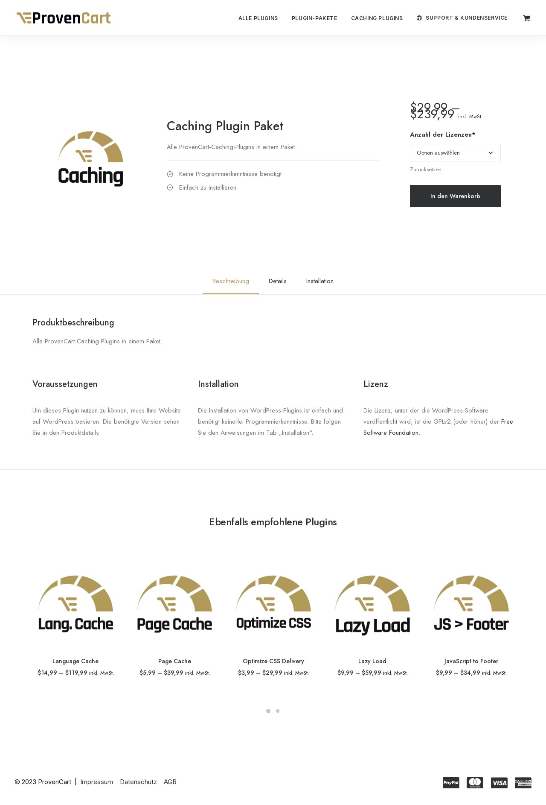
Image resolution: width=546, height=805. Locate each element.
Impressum (96, 781)
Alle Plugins (258, 18)
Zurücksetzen (425, 169)
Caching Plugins (377, 18)
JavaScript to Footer (471, 661)
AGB (170, 781)
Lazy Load (372, 661)
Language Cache (75, 661)
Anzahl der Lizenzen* (443, 134)
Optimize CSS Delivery (273, 661)
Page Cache (174, 661)
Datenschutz (138, 781)
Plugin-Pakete (314, 18)
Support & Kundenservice (467, 18)
